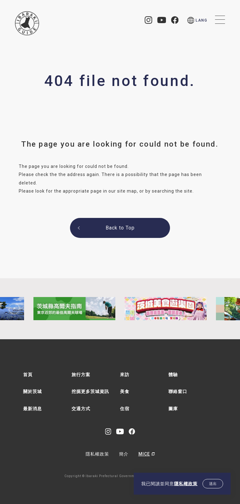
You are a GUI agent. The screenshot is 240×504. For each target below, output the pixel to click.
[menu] (197, 20)
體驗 (173, 374)
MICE (144, 453)
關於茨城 (32, 391)
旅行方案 (81, 374)
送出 (213, 483)
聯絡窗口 (177, 391)
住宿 (124, 408)
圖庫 (173, 408)
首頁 (27, 374)
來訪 (124, 374)
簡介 (123, 453)
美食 (124, 391)
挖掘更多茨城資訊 (90, 391)
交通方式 (81, 408)
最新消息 (32, 408)
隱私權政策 (186, 483)
